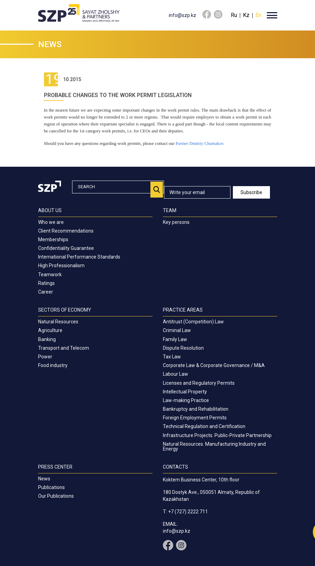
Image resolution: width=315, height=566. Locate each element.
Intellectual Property (185, 391)
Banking (47, 339)
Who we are (51, 222)
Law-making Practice (186, 400)
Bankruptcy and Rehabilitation (195, 409)
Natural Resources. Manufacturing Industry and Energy (214, 446)
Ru (234, 15)
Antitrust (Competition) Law (193, 321)
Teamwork (50, 274)
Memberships (53, 239)
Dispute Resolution (183, 348)
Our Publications (56, 496)
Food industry (53, 365)
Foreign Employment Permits (195, 417)
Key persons (176, 222)
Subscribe (251, 192)
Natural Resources (58, 321)
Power (45, 356)
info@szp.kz (182, 15)
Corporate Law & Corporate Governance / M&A (214, 365)
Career (45, 291)
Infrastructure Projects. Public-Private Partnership (217, 435)
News (44, 478)
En (258, 15)
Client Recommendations (66, 230)
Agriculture (50, 330)
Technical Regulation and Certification (204, 426)
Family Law (175, 339)
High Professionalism (61, 265)
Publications (51, 487)
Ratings (46, 283)
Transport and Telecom (63, 348)
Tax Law (172, 356)
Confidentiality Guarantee (66, 248)
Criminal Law (177, 330)
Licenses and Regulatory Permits (199, 383)
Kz (246, 15)
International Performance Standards (79, 256)
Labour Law (175, 374)
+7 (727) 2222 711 (188, 511)
